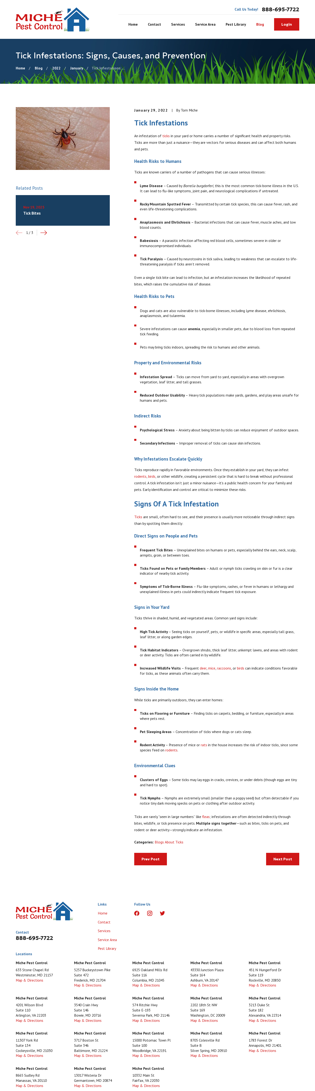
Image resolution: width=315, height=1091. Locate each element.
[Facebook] (136, 913)
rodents (140, 476)
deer (203, 668)
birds (151, 476)
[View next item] (43, 232)
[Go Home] (20, 68)
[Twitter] (162, 913)
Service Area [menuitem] (205, 24)
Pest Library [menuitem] (236, 24)
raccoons (224, 668)
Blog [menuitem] (260, 24)
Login (286, 24)
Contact (104, 922)
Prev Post (150, 859)
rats (204, 744)
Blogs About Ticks (169, 842)
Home (102, 913)
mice (211, 668)
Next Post (282, 859)
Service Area (107, 939)
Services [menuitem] (178, 24)
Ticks (138, 516)
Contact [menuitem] (154, 24)
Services (104, 930)
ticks (166, 135)
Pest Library (107, 948)
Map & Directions (29, 980)
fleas (206, 816)
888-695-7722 (280, 9)
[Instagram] (149, 913)
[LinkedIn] (175, 913)
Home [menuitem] (133, 24)
